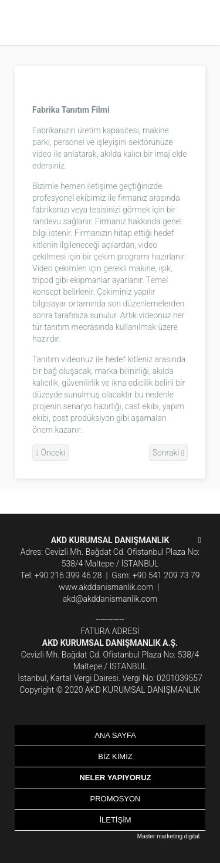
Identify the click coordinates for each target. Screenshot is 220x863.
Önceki (50, 452)
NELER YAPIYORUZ (115, 777)
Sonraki (168, 452)
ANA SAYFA (115, 735)
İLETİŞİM (115, 819)
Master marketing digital (168, 836)
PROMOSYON (115, 798)
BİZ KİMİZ (115, 756)
